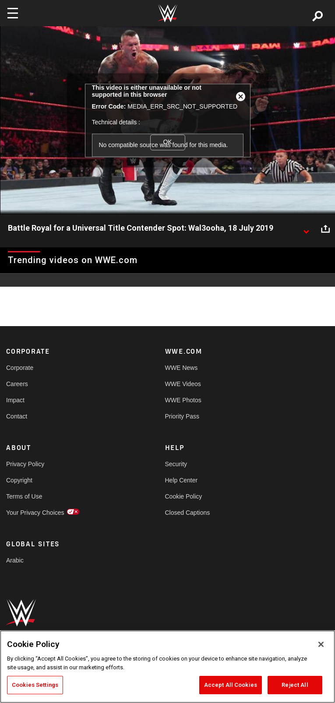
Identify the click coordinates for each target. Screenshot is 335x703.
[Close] (321, 644)
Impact (15, 400)
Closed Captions (187, 512)
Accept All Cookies (230, 685)
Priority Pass (182, 416)
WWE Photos (183, 400)
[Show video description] (306, 228)
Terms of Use (24, 496)
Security (176, 463)
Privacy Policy (25, 463)
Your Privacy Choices (35, 512)
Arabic (15, 560)
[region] (167, 666)
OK (167, 142)
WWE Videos (183, 383)
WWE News (181, 367)
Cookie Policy (183, 496)
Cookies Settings (35, 685)
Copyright (19, 480)
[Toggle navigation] (13, 13)
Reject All (295, 685)
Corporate (19, 367)
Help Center (181, 480)
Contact (16, 416)
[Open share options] (325, 228)
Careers (17, 383)
